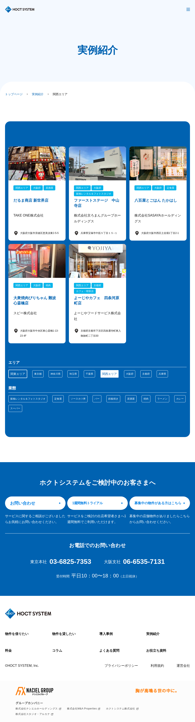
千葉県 (89, 373)
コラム (57, 650)
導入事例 (106, 634)
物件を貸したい (64, 634)
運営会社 (183, 665)
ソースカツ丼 (78, 398)
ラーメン (162, 398)
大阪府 (129, 373)
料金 (8, 650)
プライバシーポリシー (121, 665)
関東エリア (17, 374)
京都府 (146, 373)
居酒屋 (131, 398)
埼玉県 (73, 373)
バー (96, 398)
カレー (180, 398)
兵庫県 (162, 373)
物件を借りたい (16, 634)
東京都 (38, 373)
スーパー (15, 408)
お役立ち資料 (156, 650)
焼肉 (146, 398)
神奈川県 (55, 373)
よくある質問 (109, 650)
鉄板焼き (113, 398)
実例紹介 (153, 634)
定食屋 (58, 398)
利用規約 (157, 665)
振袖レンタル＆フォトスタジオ (27, 398)
